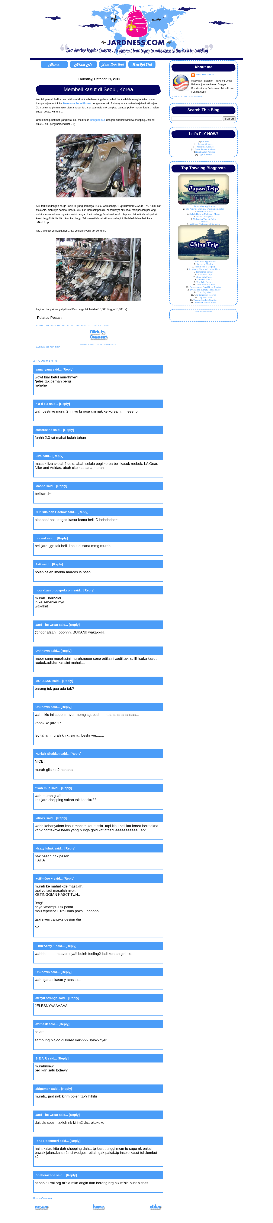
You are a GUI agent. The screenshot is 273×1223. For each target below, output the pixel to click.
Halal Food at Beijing (205, 266)
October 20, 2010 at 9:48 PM (58, 417)
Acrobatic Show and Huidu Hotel (204, 269)
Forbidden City (204, 274)
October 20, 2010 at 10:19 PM (59, 578)
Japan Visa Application (204, 206)
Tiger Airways (205, 154)
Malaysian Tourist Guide (204, 219)
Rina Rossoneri (47, 1141)
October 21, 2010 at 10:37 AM (59, 960)
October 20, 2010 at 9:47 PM (58, 391)
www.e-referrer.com (203, 312)
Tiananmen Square (204, 271)
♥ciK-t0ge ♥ (44, 878)
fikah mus (42, 788)
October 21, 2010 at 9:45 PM (58, 1102)
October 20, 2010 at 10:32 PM (59, 638)
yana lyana (43, 369)
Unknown (42, 650)
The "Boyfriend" (205, 292)
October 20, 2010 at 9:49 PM (58, 443)
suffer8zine (43, 430)
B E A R (41, 1058)
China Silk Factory (204, 277)
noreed (40, 538)
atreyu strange (46, 998)
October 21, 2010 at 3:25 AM (58, 806)
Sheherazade (45, 1175)
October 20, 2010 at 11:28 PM (59, 741)
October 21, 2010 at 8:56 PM (58, 1076)
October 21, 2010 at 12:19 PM (59, 986)
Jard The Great (46, 624)
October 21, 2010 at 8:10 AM (58, 866)
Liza (38, 456)
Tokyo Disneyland (204, 216)
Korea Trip (53, 347)
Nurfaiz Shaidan (47, 753)
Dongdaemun (98, 119)
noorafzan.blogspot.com (54, 590)
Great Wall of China (205, 284)
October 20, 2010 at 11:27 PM (59, 694)
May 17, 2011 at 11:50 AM (55, 1189)
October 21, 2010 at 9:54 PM (58, 1128)
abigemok (42, 1088)
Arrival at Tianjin (204, 264)
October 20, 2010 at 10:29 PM (59, 612)
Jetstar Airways (205, 144)
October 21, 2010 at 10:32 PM (59, 1163)
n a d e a (41, 404)
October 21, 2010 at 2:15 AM (58, 776)
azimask (41, 1024)
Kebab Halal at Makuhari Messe (204, 214)
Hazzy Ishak (44, 848)
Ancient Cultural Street (205, 302)
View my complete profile (187, 96)
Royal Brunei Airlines (205, 149)
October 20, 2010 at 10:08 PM (59, 552)
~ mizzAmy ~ (45, 946)
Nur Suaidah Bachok (51, 512)
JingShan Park (205, 297)
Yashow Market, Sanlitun (205, 300)
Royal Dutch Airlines (205, 151)
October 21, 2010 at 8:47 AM (58, 933)
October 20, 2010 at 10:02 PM (59, 474)
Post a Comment (42, 1198)
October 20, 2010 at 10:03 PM (59, 500)
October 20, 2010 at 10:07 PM (59, 526)
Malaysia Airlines (205, 146)
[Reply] (68, 369)
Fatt (38, 564)
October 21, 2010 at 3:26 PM (58, 1046)
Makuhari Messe (205, 211)
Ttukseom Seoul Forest (77, 103)
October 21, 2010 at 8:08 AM (58, 836)
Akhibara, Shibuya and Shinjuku (204, 224)
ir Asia (206, 141)
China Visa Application (204, 261)
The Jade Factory (205, 282)
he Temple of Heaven (206, 294)
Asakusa (205, 221)
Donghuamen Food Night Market (205, 287)
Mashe (40, 486)
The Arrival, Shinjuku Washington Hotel (205, 208)
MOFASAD (43, 681)
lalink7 (40, 818)
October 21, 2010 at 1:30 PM (58, 1012)
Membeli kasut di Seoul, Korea (98, 89)
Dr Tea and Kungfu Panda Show (205, 289)
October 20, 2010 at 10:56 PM (59, 668)
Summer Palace (204, 279)
